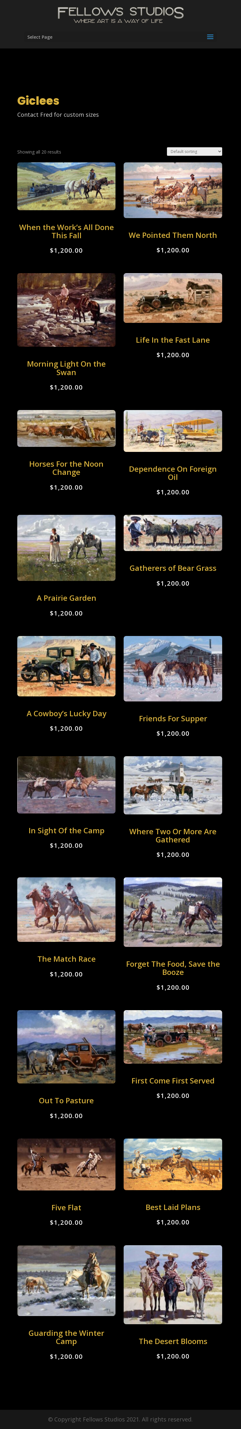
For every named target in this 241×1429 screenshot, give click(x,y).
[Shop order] (194, 151)
